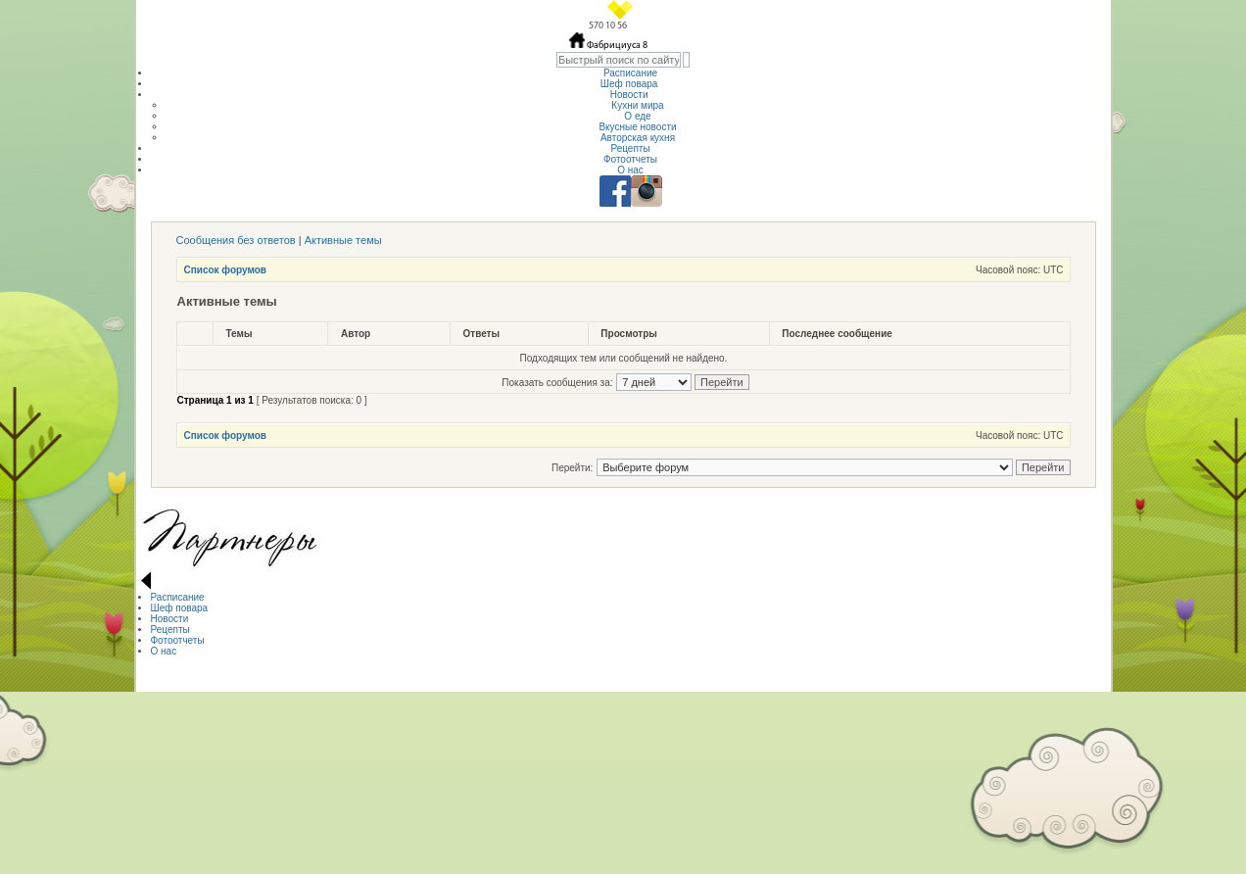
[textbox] (618, 60)
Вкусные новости (637, 126)
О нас (630, 170)
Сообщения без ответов (236, 240)
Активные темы (343, 240)
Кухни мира (637, 105)
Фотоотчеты (630, 159)
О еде (637, 116)
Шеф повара (630, 83)
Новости (630, 94)
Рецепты (629, 148)
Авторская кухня (637, 137)
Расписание (630, 73)
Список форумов (225, 270)
